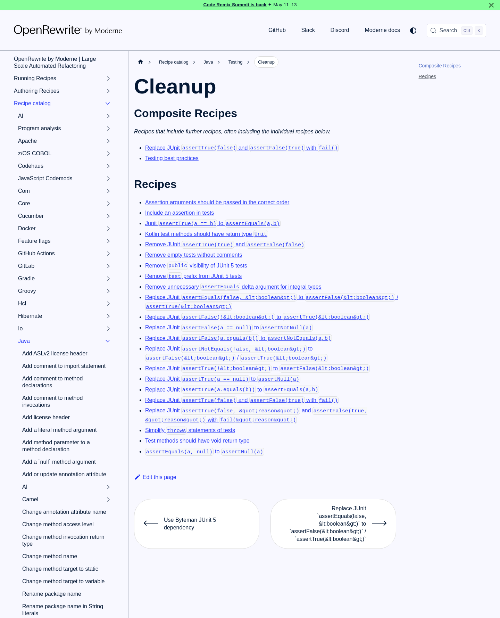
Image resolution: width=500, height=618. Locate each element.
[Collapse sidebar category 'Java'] (107, 341)
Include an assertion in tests (179, 213)
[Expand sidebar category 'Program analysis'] (108, 128)
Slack (308, 30)
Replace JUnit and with (242, 148)
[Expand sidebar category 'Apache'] (108, 141)
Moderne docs (382, 30)
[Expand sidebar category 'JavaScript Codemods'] (108, 178)
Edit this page (155, 477)
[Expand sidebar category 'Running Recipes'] (108, 78)
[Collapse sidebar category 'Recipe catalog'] (107, 103)
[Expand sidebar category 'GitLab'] (108, 266)
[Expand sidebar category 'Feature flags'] (108, 241)
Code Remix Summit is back (235, 4)
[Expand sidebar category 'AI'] (108, 116)
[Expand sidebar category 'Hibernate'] (108, 316)
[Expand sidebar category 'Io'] (108, 328)
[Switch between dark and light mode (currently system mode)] (413, 30)
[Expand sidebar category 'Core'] (108, 203)
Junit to (213, 223)
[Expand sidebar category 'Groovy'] (108, 291)
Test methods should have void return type (197, 441)
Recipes (427, 76)
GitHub (277, 30)
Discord (340, 30)
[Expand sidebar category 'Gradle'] (108, 278)
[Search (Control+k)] (456, 30)
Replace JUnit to (257, 317)
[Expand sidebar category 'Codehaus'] (108, 166)
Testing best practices (172, 158)
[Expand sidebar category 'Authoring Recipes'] (108, 91)
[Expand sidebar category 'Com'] (108, 191)
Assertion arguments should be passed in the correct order (217, 202)
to (204, 451)
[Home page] (140, 62)
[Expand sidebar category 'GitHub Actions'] (108, 253)
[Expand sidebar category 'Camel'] (108, 499)
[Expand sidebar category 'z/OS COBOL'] (108, 153)
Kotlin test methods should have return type (206, 234)
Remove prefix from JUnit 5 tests (193, 276)
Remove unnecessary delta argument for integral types (233, 287)
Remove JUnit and (225, 244)
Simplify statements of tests (190, 430)
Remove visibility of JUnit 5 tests (196, 266)
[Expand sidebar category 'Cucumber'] (108, 216)
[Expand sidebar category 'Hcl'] (108, 303)
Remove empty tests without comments (193, 255)
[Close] (491, 5)
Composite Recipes (440, 65)
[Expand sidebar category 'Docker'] (108, 228)
